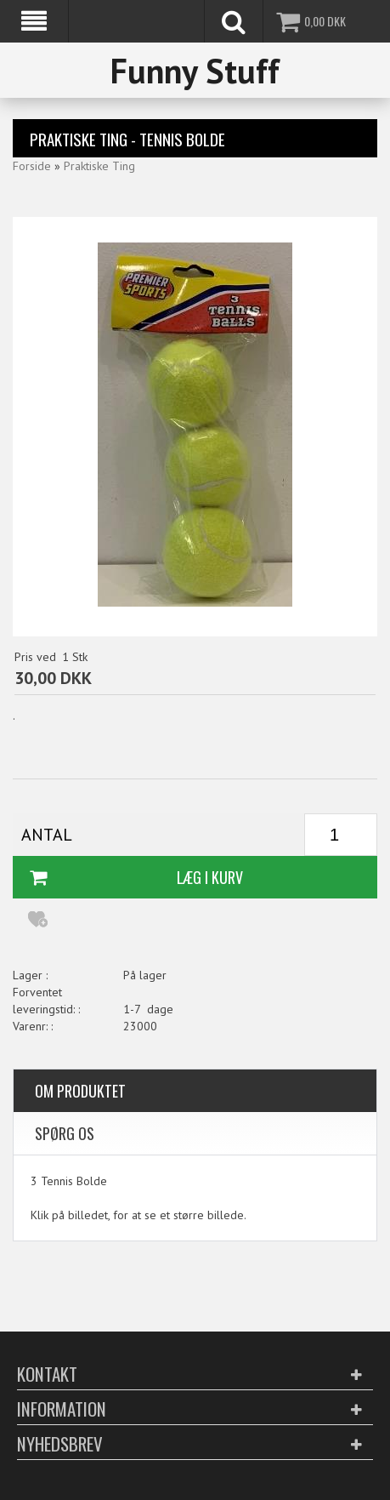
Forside (32, 166)
